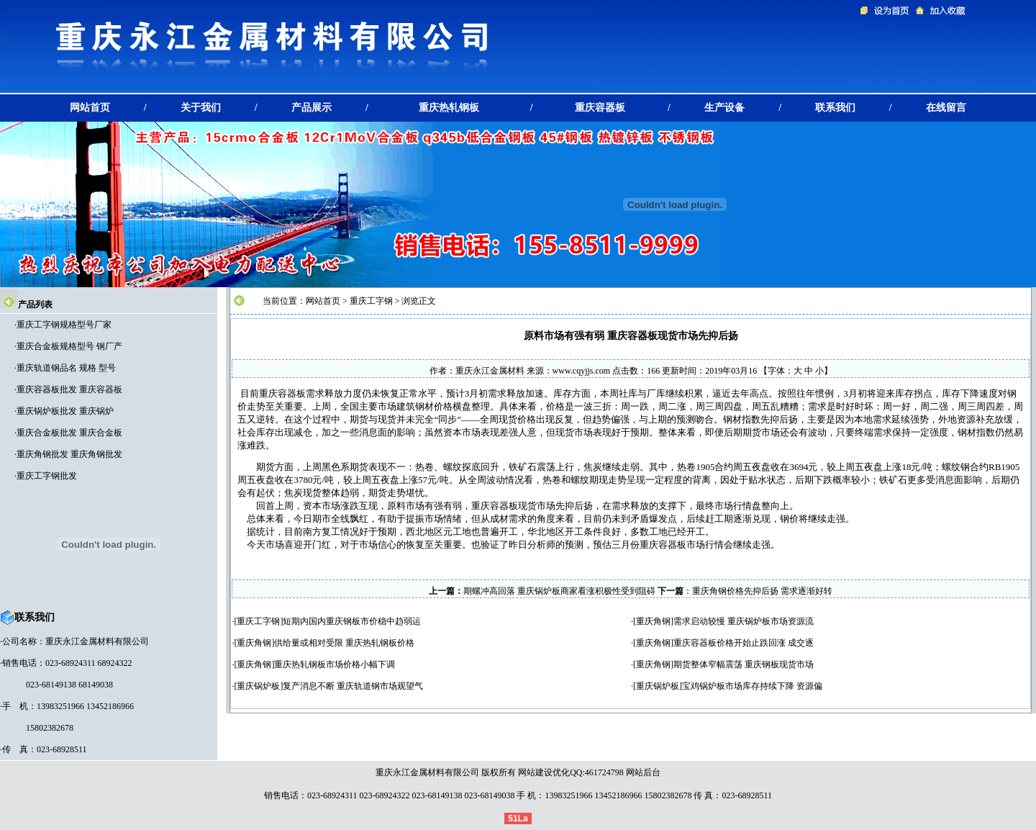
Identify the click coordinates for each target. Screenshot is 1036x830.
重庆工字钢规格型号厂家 (64, 325)
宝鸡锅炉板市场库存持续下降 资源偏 (752, 686)
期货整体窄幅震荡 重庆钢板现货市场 (743, 664)
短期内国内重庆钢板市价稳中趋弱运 (352, 621)
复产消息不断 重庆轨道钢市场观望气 (353, 686)
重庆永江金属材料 (489, 371)
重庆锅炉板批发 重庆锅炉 (65, 411)
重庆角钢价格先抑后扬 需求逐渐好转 (762, 591)
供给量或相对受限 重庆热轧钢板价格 (344, 643)
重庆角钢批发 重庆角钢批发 (69, 454)
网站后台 (643, 772)
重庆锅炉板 (258, 686)
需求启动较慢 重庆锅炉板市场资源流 (743, 621)
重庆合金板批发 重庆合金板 (69, 433)
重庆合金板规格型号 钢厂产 (69, 346)
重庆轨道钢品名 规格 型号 (66, 368)
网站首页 (323, 301)
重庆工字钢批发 (47, 476)
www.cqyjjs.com (582, 371)
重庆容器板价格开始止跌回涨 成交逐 (743, 643)
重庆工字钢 (371, 301)
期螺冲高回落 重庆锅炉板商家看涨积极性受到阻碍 (559, 591)
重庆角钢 (653, 621)
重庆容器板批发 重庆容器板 (69, 389)
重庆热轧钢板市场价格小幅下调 (334, 664)
